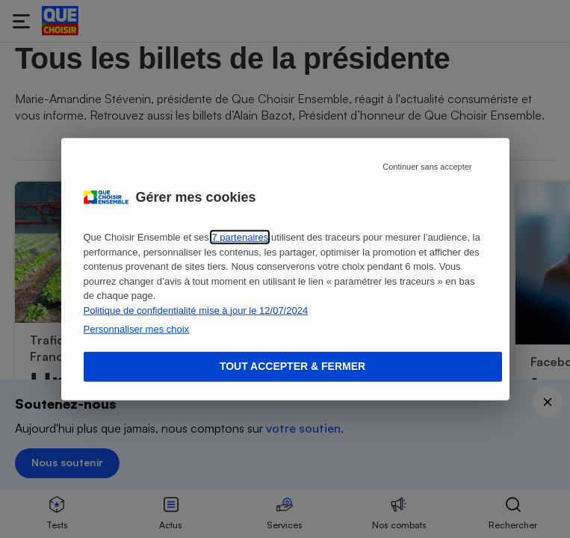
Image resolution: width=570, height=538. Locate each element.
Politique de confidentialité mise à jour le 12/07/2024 (196, 309)
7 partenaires (239, 237)
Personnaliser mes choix (137, 329)
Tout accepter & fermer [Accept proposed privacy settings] (292, 366)
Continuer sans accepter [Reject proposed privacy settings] (426, 166)
